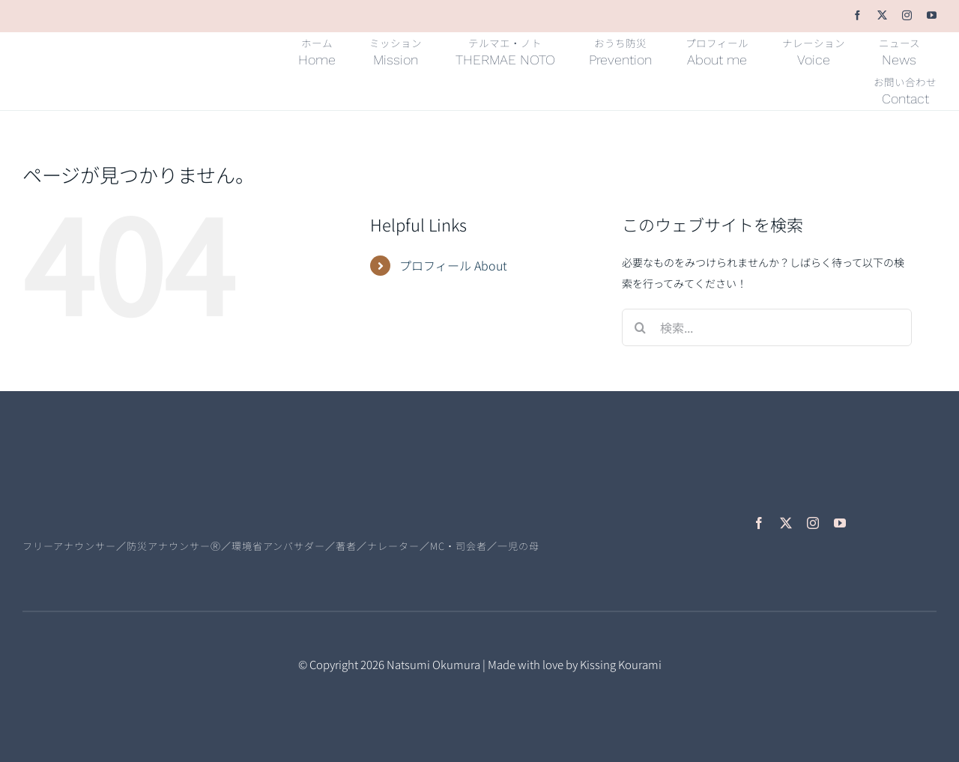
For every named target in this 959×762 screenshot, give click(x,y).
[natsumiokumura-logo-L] (127, 493)
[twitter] (882, 15)
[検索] (640, 327)
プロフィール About (453, 265)
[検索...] (767, 327)
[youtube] (932, 15)
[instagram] (907, 15)
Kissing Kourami (621, 664)
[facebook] (857, 15)
